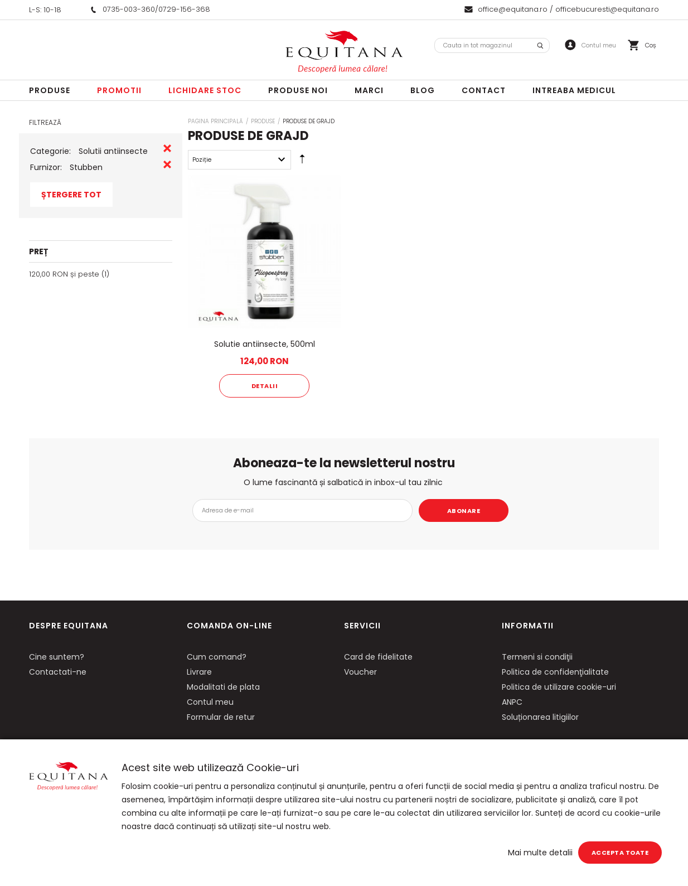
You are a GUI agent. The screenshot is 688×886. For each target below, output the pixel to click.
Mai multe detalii (540, 852)
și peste (64, 274)
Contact (484, 90)
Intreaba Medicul (574, 90)
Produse (49, 90)
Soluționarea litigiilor (540, 717)
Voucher (360, 671)
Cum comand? (216, 656)
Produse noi (298, 90)
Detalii (264, 385)
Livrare (199, 671)
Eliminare (167, 148)
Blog (422, 90)
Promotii (119, 90)
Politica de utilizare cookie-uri (559, 687)
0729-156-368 (184, 9)
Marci (369, 90)
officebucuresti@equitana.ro (607, 9)
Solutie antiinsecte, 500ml (264, 344)
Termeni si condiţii (537, 656)
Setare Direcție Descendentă (302, 162)
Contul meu (210, 702)
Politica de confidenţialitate (555, 671)
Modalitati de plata (223, 687)
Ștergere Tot (71, 194)
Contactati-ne (57, 671)
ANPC (512, 702)
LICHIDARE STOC (204, 90)
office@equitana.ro (513, 9)
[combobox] (492, 45)
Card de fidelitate (378, 656)
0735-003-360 (129, 9)
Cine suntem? (56, 656)
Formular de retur (221, 717)
